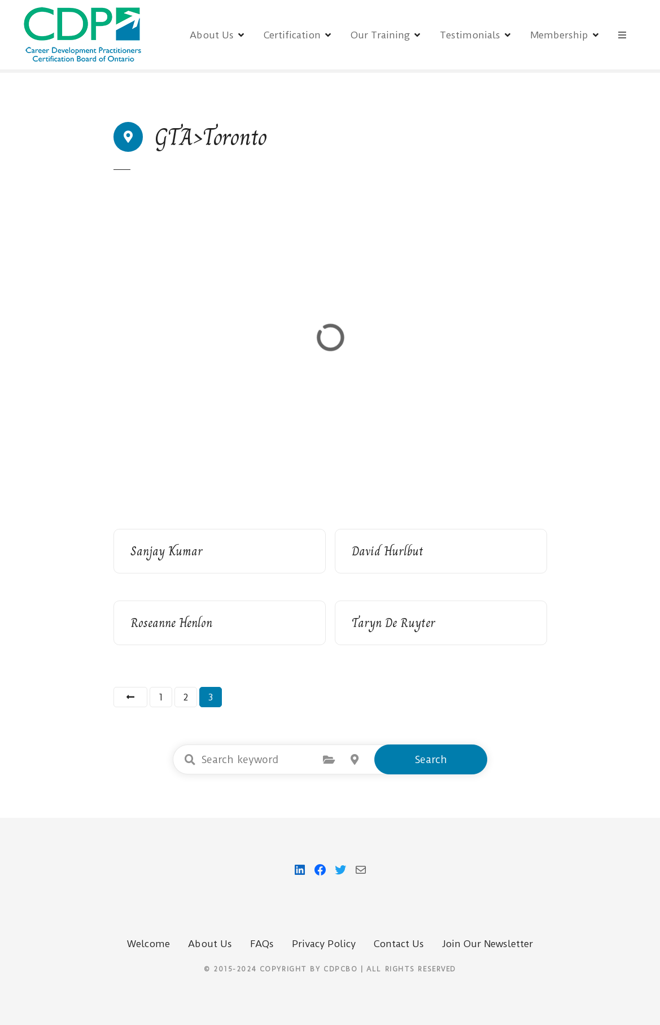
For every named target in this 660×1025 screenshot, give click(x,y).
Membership (559, 35)
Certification (292, 35)
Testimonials (470, 35)
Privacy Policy (324, 943)
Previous (130, 697)
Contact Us (399, 943)
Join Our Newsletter (487, 943)
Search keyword (189, 759)
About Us (212, 35)
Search (431, 759)
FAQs (262, 943)
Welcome (148, 943)
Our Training (380, 35)
